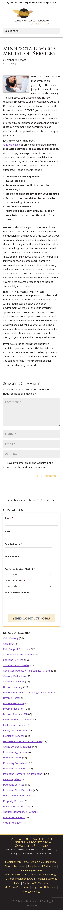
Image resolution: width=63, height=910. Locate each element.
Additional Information (17, 593)
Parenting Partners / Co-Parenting (22, 773)
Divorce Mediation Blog (42, 874)
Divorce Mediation (13, 703)
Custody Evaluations (14, 676)
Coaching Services (13, 659)
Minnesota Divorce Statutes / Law (22, 741)
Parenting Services (13, 784)
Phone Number (14, 557)
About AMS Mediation (44, 861)
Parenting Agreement (15, 752)
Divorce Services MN (15, 714)
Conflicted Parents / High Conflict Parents (27, 670)
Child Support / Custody (16, 649)
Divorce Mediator (13, 708)
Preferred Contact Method (20, 569)
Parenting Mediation (14, 768)
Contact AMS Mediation (36, 883)
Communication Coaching (17, 665)
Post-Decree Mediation (16, 795)
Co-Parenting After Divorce (18, 654)
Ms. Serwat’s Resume (17, 887)
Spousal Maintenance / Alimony (20, 811)
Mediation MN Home (17, 861)
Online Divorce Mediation (17, 746)
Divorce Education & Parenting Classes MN (27, 692)
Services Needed (15, 581)
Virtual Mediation (12, 822)
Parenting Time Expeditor (17, 790)
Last (9, 531)
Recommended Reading (16, 806)
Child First (8, 643)
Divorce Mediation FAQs (19, 878)
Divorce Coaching (13, 687)
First (9, 518)
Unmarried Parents (14, 817)
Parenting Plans (12, 779)
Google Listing (31, 891)
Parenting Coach (12, 757)
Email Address (13, 544)
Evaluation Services (14, 725)
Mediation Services (14, 735)
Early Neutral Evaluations (17, 719)
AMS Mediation (11, 144)
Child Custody (10, 638)
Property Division (13, 801)
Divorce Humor (11, 697)
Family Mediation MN (15, 730)
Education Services (16, 874)
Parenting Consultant (15, 763)
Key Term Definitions (44, 887)
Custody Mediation (13, 681)
